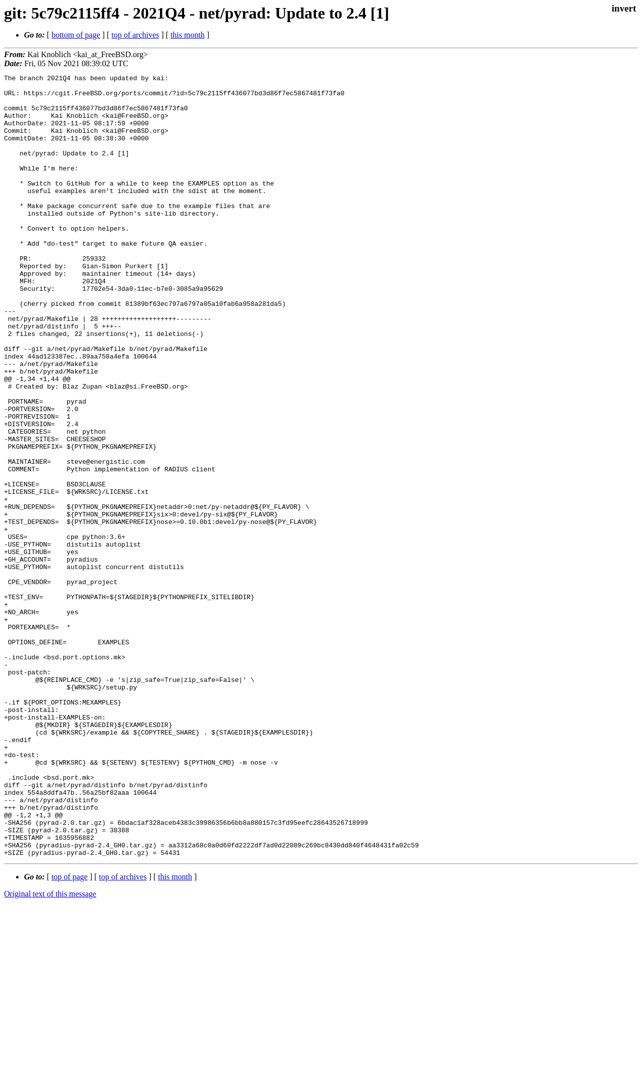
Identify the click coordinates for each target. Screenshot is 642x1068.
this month (188, 35)
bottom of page (76, 35)
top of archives (135, 35)
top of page (70, 1033)
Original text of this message (50, 1050)
